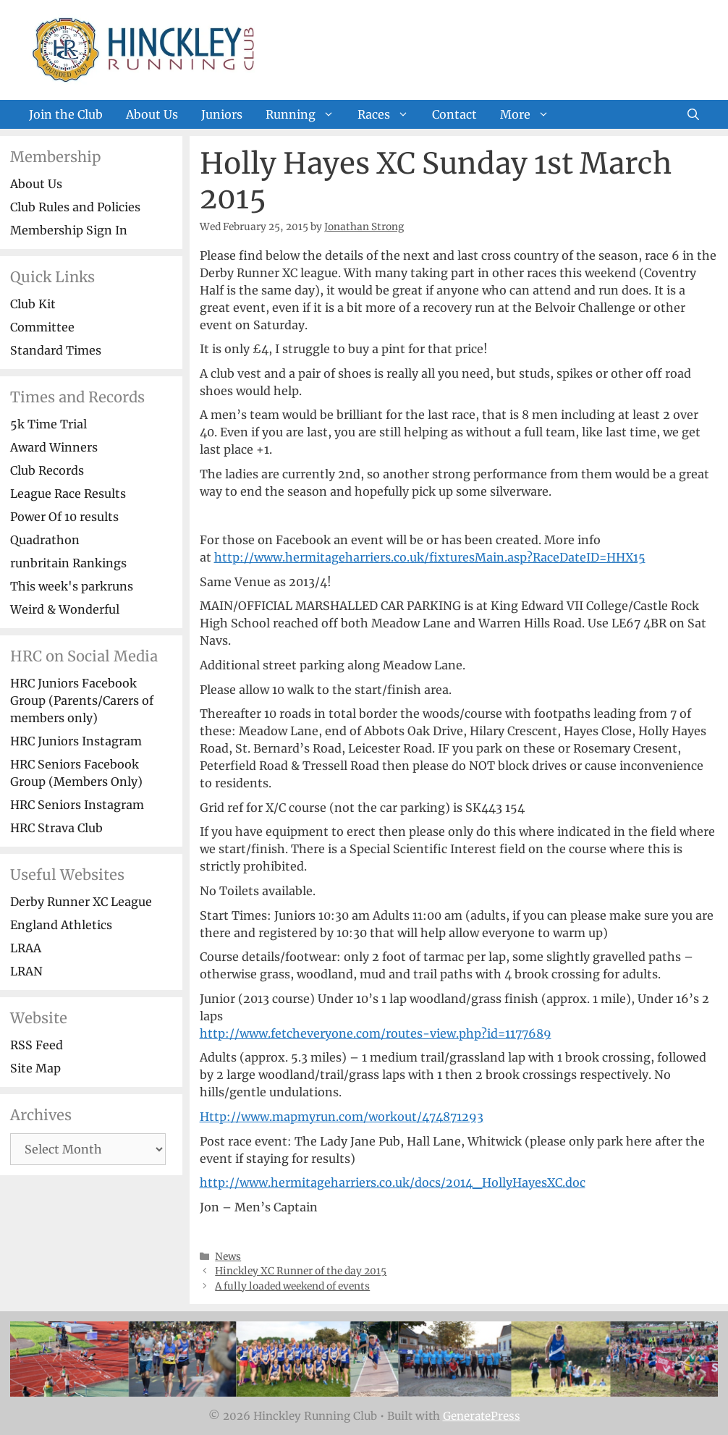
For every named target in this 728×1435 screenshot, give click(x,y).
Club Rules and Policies (75, 207)
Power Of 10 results (64, 516)
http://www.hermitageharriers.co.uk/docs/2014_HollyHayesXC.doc (392, 1182)
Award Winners (54, 447)
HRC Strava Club (56, 828)
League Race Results (68, 493)
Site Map (35, 1068)
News (228, 1256)
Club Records (47, 470)
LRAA (25, 948)
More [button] (530, 114)
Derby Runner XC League (81, 901)
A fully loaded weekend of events (292, 1286)
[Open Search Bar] (693, 114)
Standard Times (55, 350)
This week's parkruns (71, 586)
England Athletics (61, 925)
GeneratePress (481, 1416)
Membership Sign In (68, 230)
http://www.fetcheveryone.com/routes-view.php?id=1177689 (375, 1033)
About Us (152, 114)
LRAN (26, 971)
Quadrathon (45, 540)
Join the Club (66, 114)
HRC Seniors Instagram (77, 804)
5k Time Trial (48, 424)
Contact (454, 114)
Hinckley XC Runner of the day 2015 (300, 1271)
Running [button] (306, 114)
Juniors (221, 114)
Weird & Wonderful (64, 609)
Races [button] (388, 114)
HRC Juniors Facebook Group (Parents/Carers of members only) (81, 700)
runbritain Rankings (68, 563)
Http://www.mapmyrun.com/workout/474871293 (341, 1116)
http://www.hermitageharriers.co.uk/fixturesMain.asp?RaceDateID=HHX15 (430, 557)
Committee (42, 327)
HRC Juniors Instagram (76, 741)
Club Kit (33, 304)
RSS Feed (36, 1045)
